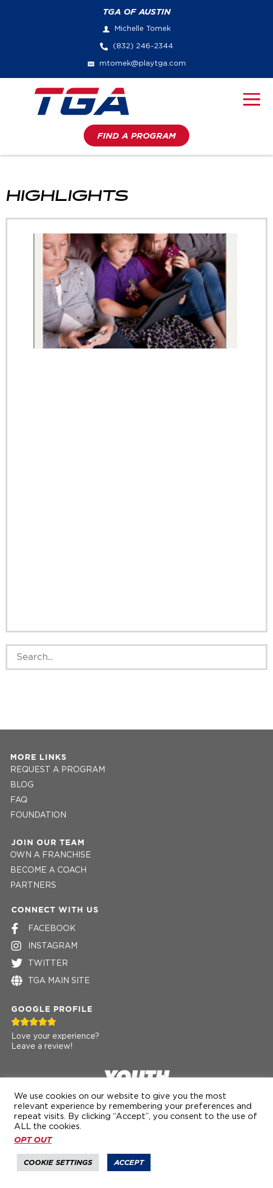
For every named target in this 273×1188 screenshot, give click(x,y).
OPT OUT (33, 1139)
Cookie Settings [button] (58, 1162)
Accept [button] (129, 1162)
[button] (252, 101)
